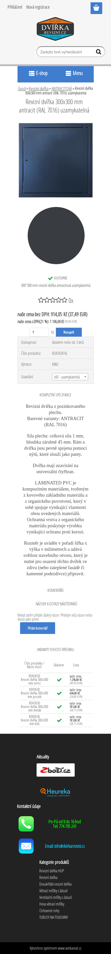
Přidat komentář (37, 628)
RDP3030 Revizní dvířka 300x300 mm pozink (34, 693)
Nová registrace (38, 7)
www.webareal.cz (69, 948)
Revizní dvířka (39, 88)
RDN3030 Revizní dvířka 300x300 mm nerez (34, 680)
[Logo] (55, 30)
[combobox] (70, 376)
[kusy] (39, 332)
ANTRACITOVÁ (62, 88)
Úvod (22, 88)
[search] (99, 53)
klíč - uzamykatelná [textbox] (67, 377)
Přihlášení (15, 7)
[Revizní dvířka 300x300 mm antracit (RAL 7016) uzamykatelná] (56, 124)
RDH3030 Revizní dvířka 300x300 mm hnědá (34, 707)
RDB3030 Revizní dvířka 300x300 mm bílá (34, 720)
